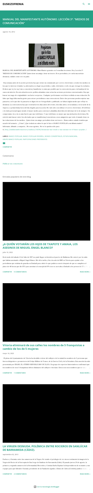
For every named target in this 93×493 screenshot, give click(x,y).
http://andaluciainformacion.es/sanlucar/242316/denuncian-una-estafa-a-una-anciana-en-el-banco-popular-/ (46, 130)
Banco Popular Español (33, 136)
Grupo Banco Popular (12, 139)
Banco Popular (15, 136)
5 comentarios (20, 272)
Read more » (85, 272)
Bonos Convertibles (53, 136)
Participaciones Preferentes (35, 139)
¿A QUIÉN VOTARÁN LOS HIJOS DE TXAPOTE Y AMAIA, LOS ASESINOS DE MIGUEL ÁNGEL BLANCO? (40, 245)
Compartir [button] (7, 147)
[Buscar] (83, 4)
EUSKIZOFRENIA (13, 4)
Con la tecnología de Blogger (46, 487)
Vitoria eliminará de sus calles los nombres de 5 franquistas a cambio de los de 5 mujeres (43, 347)
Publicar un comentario (13, 164)
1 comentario (20, 373)
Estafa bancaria (70, 136)
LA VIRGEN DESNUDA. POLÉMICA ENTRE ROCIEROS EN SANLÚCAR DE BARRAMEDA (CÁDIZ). (45, 448)
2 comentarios (20, 474)
